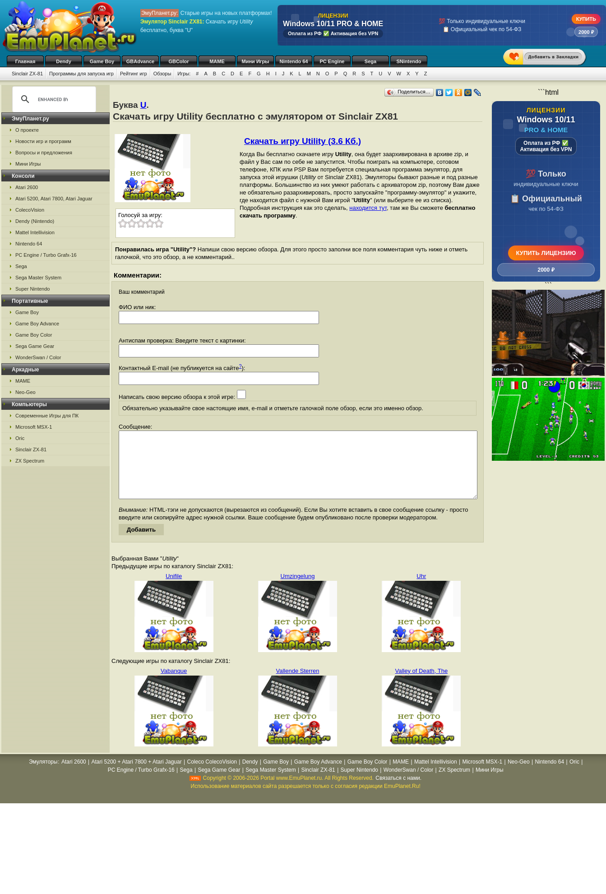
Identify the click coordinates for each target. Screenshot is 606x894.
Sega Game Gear (34, 346)
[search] (53, 99)
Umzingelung (298, 589)
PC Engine (331, 61)
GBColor (178, 61)
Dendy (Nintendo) (34, 221)
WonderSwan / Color (38, 357)
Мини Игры (255, 61)
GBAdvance (140, 61)
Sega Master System (38, 277)
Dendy (63, 61)
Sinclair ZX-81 (27, 73)
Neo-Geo (25, 392)
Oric (19, 438)
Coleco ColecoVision (212, 775)
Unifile (174, 589)
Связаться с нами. (398, 791)
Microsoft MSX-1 (33, 427)
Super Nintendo (32, 289)
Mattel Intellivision (35, 232)
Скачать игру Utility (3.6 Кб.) (302, 141)
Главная (25, 61)
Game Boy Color (33, 335)
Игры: (183, 73)
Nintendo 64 (294, 61)
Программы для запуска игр (81, 73)
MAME (217, 61)
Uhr (421, 589)
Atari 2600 (26, 187)
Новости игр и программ (43, 141)
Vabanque (174, 684)
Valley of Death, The (421, 684)
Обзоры (162, 73)
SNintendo (409, 61)
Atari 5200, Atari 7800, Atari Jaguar (54, 198)
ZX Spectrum (29, 460)
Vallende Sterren (297, 684)
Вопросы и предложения (43, 152)
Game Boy (102, 61)
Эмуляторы (43, 775)
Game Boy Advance (37, 323)
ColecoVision (29, 210)
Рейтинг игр (133, 73)
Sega (370, 61)
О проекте (27, 130)
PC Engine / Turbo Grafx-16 (46, 255)
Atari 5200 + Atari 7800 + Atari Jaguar (137, 775)
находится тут (368, 207)
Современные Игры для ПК (47, 415)
